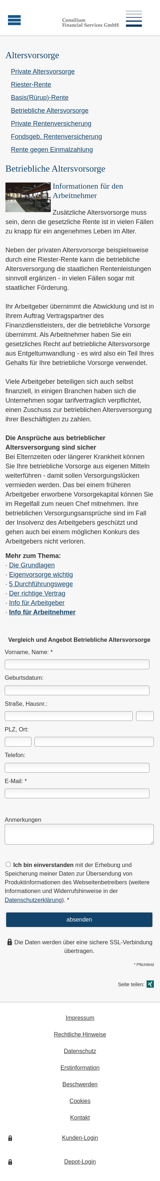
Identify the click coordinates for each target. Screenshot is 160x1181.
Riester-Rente (31, 84)
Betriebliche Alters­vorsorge (50, 110)
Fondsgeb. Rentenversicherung (56, 136)
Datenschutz (80, 1051)
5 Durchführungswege (41, 584)
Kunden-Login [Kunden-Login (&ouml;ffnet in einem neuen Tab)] (80, 1138)
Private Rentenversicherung (51, 123)
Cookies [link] (80, 1101)
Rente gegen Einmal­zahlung (52, 149)
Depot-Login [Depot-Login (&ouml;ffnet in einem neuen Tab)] (80, 1162)
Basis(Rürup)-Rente (40, 97)
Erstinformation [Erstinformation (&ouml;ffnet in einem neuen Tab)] (80, 1068)
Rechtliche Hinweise (80, 1034)
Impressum (80, 1018)
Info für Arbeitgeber (37, 602)
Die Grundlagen (32, 565)
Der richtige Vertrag (37, 593)
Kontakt (80, 1118)
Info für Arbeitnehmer (42, 612)
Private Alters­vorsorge (43, 71)
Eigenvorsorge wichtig (41, 574)
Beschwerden (80, 1084)
